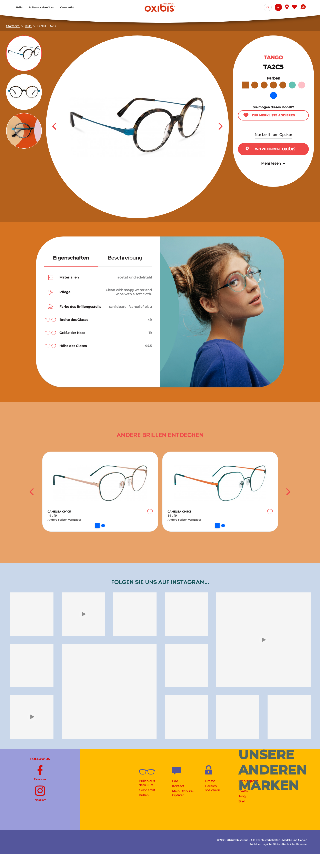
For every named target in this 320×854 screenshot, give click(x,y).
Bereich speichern (212, 788)
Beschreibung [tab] (125, 258)
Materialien (69, 277)
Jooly (242, 796)
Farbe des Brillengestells (80, 307)
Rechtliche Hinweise (294, 844)
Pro (278, 7)
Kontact (178, 786)
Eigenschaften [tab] (71, 258)
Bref (241, 801)
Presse (210, 781)
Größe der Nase (72, 333)
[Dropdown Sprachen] (303, 7)
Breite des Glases (73, 320)
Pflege (64, 292)
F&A (175, 781)
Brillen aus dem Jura (147, 783)
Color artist (147, 790)
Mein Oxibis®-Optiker (182, 793)
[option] (100, 492)
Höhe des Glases (73, 346)
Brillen (144, 795)
